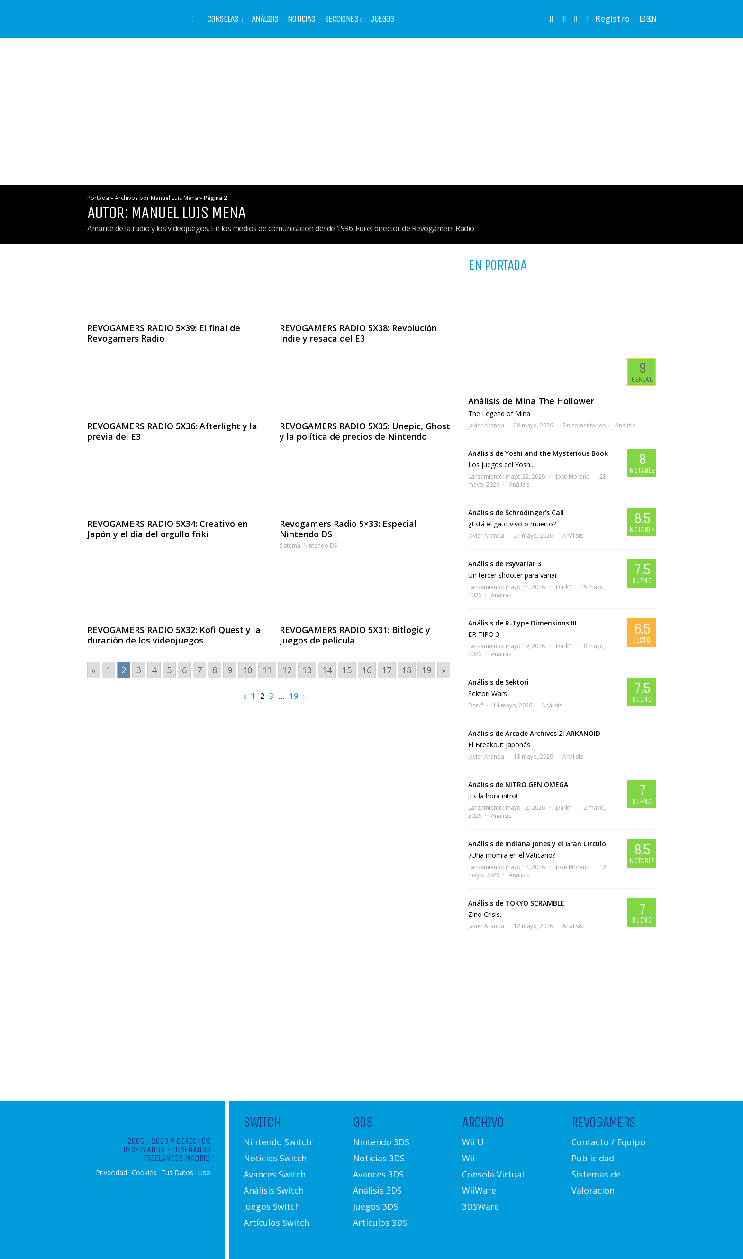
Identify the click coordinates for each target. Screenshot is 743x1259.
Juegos (382, 19)
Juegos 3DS (375, 1206)
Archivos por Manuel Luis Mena (156, 198)
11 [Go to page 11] (267, 670)
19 (294, 696)
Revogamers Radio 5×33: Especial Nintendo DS (348, 529)
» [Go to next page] (444, 670)
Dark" (563, 587)
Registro (612, 18)
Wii (468, 1158)
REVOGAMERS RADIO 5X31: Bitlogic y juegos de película (355, 635)
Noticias (301, 19)
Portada (98, 198)
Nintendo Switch (277, 1142)
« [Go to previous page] (93, 670)
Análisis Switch (274, 1190)
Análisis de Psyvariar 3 (504, 563)
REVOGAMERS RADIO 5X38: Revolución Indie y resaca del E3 (358, 333)
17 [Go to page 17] (386, 670)
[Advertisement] (371, 111)
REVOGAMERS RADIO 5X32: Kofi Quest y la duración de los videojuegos (174, 635)
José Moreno (573, 476)
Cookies (144, 1172)
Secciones (341, 19)
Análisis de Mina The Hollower (531, 401)
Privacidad (111, 1172)
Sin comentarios (584, 425)
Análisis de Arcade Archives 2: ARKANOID (534, 733)
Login (647, 19)
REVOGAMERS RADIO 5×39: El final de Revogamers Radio (163, 333)
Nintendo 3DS (381, 1142)
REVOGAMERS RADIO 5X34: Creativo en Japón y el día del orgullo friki (167, 529)
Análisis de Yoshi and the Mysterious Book (538, 453)
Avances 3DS (378, 1174)
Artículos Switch (276, 1222)
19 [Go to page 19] (426, 670)
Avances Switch (275, 1174)
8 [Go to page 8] (214, 670)
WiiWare (479, 1190)
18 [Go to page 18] (406, 670)
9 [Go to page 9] (229, 670)
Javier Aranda (486, 425)
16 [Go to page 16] (367, 670)
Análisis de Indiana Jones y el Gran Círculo (537, 843)
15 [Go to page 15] (347, 670)
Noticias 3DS (379, 1158)
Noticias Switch (275, 1158)
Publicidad (592, 1158)
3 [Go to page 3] (138, 670)
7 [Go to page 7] (199, 670)
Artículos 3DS (380, 1222)
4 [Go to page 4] (154, 670)
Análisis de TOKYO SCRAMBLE (516, 902)
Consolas (222, 19)
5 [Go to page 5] (169, 670)
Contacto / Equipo (608, 1142)
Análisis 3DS (377, 1190)
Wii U (473, 1142)
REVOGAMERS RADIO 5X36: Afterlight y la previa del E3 (172, 431)
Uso (204, 1172)
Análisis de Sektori (498, 682)
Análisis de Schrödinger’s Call (516, 512)
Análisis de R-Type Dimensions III (522, 622)
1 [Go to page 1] (108, 670)
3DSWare (480, 1206)
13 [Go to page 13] (307, 670)
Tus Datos (177, 1172)
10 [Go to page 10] (247, 670)
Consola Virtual (493, 1174)
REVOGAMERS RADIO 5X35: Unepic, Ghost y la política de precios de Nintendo (365, 431)
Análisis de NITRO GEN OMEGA (518, 784)
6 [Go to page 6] (184, 670)
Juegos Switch (272, 1206)
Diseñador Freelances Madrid (177, 1153)
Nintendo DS (320, 546)
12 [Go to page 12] (287, 670)
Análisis (265, 19)
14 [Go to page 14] (327, 670)
